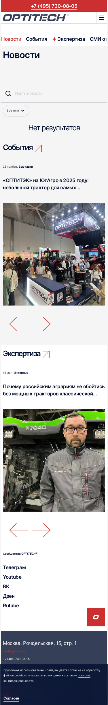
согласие (74, 670)
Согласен (11, 698)
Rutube (11, 605)
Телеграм (14, 567)
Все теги (16, 111)
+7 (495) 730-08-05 (54, 6)
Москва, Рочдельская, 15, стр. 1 (39, 643)
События (36, 39)
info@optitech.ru (14, 651)
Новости (11, 39)
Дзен (9, 596)
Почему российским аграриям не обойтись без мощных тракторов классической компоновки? (54, 393)
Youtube (12, 577)
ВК (6, 586)
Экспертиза (68, 39)
